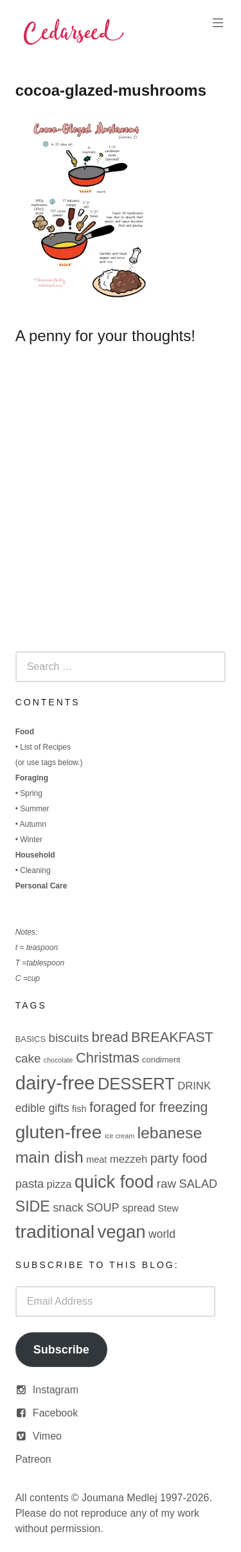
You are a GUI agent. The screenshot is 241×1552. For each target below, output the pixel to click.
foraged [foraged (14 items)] (113, 1107)
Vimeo (47, 1436)
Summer (34, 808)
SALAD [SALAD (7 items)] (198, 1183)
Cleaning (35, 870)
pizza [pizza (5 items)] (59, 1184)
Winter (31, 839)
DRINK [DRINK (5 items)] (194, 1086)
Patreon (33, 1459)
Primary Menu (216, 22)
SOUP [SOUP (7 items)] (103, 1207)
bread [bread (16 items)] (110, 1037)
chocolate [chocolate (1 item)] (58, 1060)
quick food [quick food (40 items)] (114, 1182)
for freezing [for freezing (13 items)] (173, 1107)
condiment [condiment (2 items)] (161, 1059)
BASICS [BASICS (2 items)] (30, 1039)
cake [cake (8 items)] (28, 1058)
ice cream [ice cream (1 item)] (119, 1136)
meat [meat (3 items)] (96, 1159)
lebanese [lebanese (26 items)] (170, 1133)
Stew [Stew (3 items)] (168, 1208)
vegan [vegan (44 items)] (121, 1232)
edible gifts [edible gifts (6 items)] (42, 1108)
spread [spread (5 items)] (138, 1208)
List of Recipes (45, 747)
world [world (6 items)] (161, 1234)
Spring (31, 793)
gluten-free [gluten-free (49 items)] (58, 1132)
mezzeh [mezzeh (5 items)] (128, 1159)
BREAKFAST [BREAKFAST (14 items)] (172, 1037)
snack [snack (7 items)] (68, 1207)
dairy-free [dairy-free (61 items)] (55, 1082)
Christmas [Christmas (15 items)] (107, 1058)
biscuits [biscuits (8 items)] (68, 1038)
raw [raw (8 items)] (166, 1183)
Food (24, 731)
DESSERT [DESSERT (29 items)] (136, 1084)
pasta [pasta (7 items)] (29, 1183)
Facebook (55, 1412)
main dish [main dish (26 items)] (49, 1157)
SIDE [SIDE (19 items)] (32, 1206)
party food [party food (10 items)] (179, 1158)
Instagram (55, 1389)
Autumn (33, 824)
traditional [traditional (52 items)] (54, 1231)
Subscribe (61, 1349)
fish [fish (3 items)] (79, 1109)
